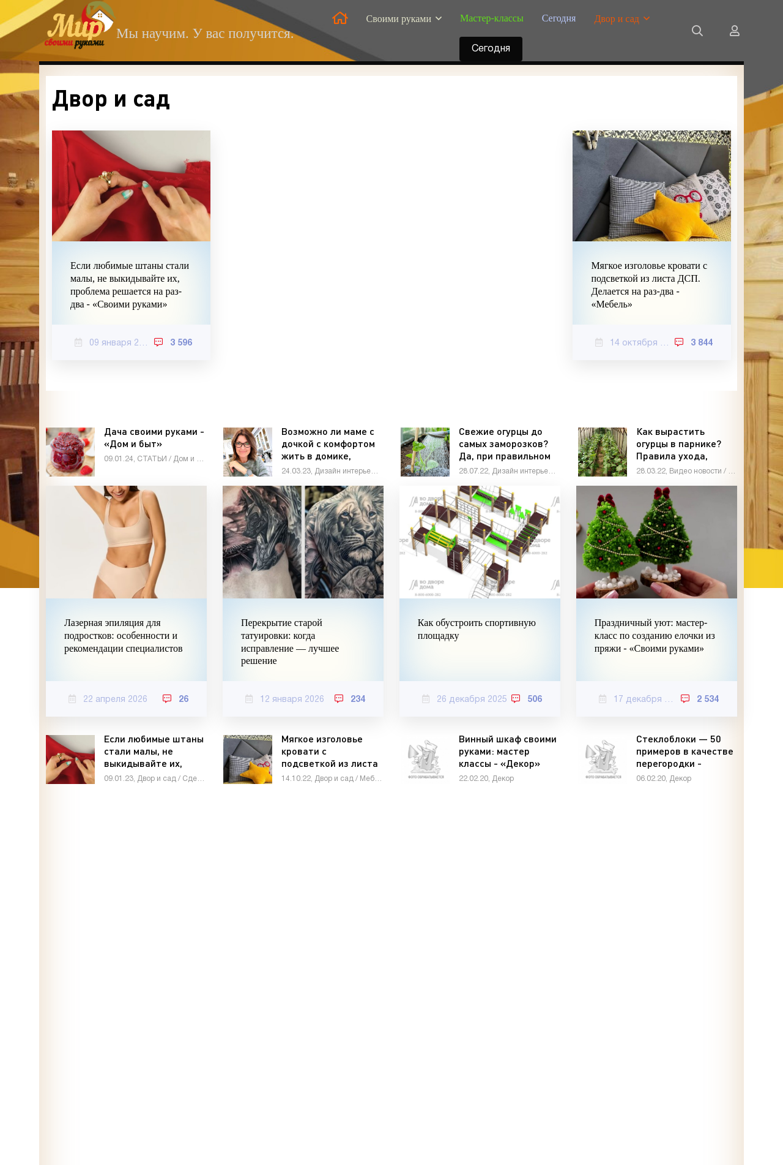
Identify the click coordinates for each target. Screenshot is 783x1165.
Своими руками (398, 18)
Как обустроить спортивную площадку (477, 629)
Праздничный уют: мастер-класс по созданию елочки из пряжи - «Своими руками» (655, 635)
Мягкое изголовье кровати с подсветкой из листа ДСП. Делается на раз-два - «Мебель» (649, 284)
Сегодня (559, 18)
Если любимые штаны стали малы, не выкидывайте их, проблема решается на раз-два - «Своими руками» (129, 284)
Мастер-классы (492, 18)
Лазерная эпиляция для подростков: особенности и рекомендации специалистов (123, 635)
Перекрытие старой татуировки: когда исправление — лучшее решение (290, 641)
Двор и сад (616, 18)
